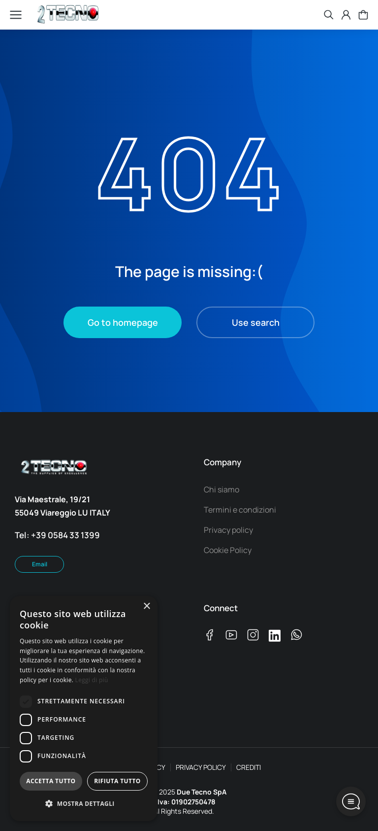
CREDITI (248, 767)
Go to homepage (123, 322)
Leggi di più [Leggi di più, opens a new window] (91, 680)
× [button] (146, 606)
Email (39, 564)
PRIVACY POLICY (201, 767)
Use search (256, 322)
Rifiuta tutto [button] (117, 781)
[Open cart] (363, 15)
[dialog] (84, 708)
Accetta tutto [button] (50, 781)
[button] (84, 804)
